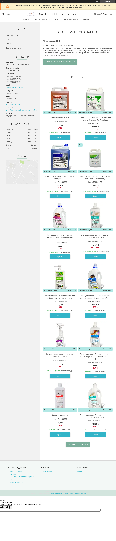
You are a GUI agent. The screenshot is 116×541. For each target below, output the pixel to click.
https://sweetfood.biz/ (13, 104)
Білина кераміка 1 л (60, 415)
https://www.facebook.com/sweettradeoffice (21, 110)
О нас (56, 19)
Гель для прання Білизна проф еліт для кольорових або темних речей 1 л (95, 356)
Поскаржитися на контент (59, 494)
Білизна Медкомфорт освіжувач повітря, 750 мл (60, 355)
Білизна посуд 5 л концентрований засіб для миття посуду (95, 177)
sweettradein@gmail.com (15, 87)
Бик (11, 479)
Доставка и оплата (70, 19)
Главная (25, 19)
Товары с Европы (16, 472)
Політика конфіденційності (77, 494)
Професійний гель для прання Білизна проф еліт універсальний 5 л (60, 237)
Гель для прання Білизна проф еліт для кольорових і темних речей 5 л (95, 297)
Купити (60, 137)
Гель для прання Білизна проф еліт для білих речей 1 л (95, 236)
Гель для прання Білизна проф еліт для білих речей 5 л (95, 416)
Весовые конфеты (16, 482)
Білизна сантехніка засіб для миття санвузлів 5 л (60, 177)
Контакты (87, 19)
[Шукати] (3, 14)
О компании (47, 472)
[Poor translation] (8, 507)
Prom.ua (68, 492)
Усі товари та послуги (76, 444)
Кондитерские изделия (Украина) (22, 477)
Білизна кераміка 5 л (60, 118)
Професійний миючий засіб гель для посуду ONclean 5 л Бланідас (95, 119)
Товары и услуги (40, 19)
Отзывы (9, 44)
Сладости (13, 474)
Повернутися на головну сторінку (60, 62)
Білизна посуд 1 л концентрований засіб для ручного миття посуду (60, 297)
